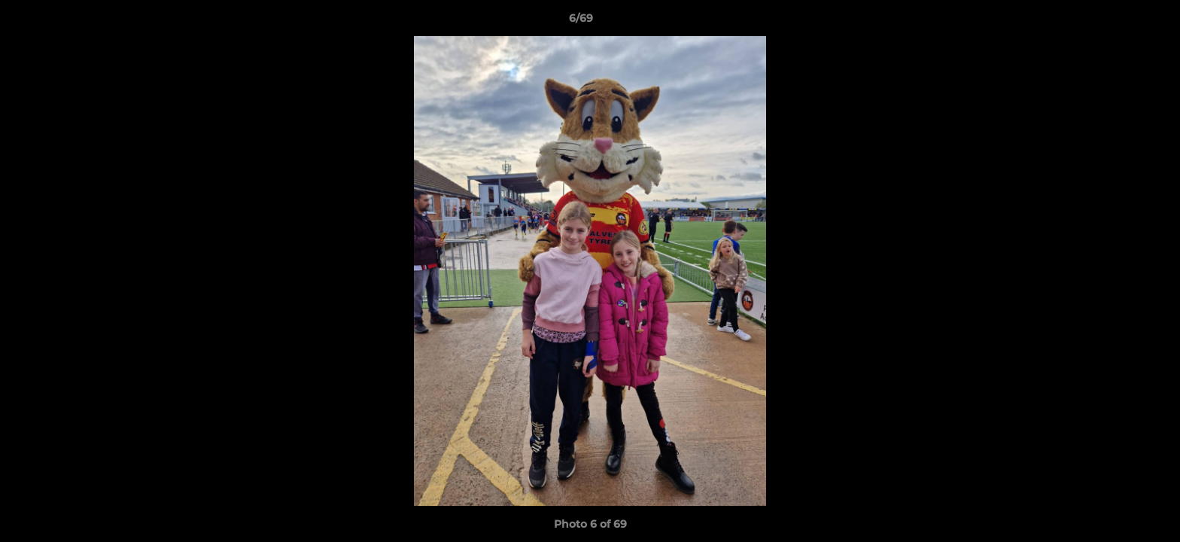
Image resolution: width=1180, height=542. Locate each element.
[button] (1117, 22)
